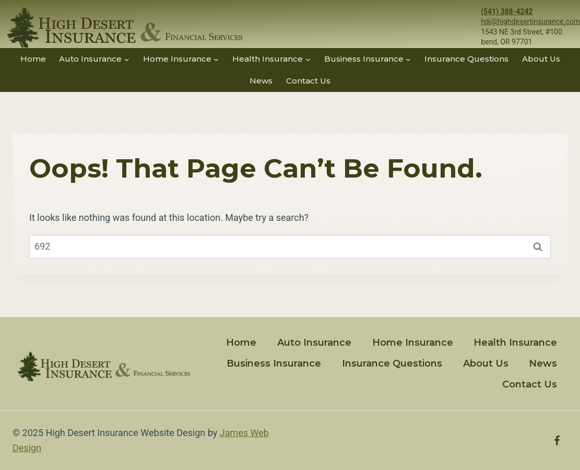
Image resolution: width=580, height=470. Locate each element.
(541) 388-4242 (506, 11)
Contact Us (308, 81)
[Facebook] (557, 440)
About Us (541, 59)
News (261, 81)
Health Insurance (515, 342)
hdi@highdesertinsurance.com (530, 21)
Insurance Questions (466, 59)
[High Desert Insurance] (122, 27)
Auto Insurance (314, 342)
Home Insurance (412, 342)
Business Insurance (274, 363)
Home (33, 59)
